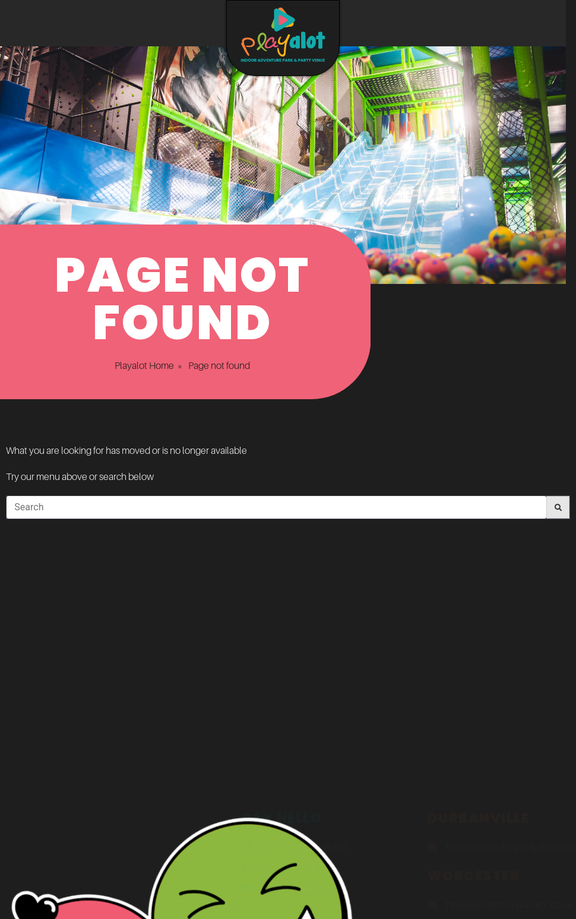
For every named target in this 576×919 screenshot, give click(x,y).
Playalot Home (131, 365)
